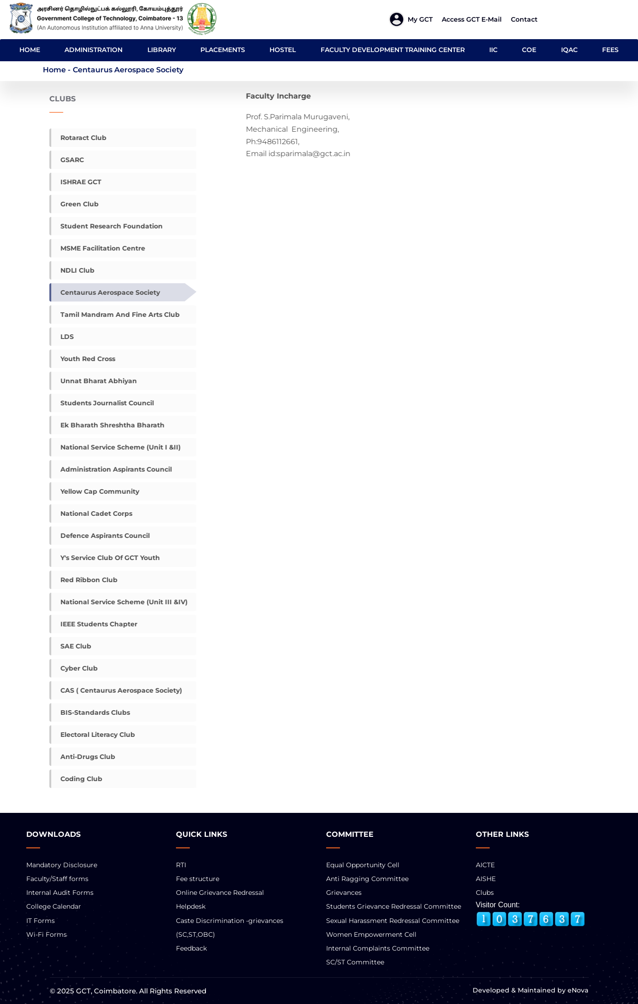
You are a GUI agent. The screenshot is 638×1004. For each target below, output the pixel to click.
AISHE (486, 879)
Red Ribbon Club (83, 580)
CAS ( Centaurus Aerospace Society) (116, 690)
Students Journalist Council (102, 403)
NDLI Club (72, 270)
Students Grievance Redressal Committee (393, 906)
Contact (524, 19)
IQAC (569, 50)
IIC (493, 50)
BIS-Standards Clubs (90, 712)
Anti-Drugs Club (82, 757)
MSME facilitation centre (97, 248)
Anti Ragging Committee (367, 879)
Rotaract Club (78, 138)
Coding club (76, 779)
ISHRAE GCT (75, 182)
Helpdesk (190, 906)
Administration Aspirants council (111, 469)
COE (529, 50)
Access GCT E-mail (472, 19)
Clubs (485, 892)
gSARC (67, 160)
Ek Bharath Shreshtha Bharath (107, 425)
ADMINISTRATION (93, 50)
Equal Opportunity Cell (362, 865)
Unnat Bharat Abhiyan (93, 381)
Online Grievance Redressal (220, 892)
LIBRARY (161, 50)
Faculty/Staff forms (57, 879)
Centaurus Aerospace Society (105, 292)
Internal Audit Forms (60, 892)
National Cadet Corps (91, 513)
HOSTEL (282, 50)
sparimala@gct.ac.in (324, 153)
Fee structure (197, 879)
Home (54, 69)
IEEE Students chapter (93, 624)
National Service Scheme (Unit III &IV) (118, 602)
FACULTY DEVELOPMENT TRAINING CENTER (393, 50)
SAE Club (70, 646)
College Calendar (53, 906)
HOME (29, 50)
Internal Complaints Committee (377, 948)
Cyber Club (74, 668)
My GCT (420, 19)
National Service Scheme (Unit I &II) (115, 447)
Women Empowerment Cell (371, 934)
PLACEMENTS (222, 50)
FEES (610, 50)
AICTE (485, 865)
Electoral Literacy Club (92, 734)
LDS (62, 337)
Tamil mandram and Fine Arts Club (115, 314)
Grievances (344, 892)
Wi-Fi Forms (46, 934)
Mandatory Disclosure (61, 865)
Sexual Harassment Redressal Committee (392, 920)
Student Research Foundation (106, 226)
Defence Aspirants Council (100, 535)
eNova (577, 990)
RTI (181, 865)
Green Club (74, 204)
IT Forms (40, 920)
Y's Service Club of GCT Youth (105, 558)
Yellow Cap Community (94, 491)
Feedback (191, 948)
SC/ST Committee (355, 962)
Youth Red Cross (82, 359)
